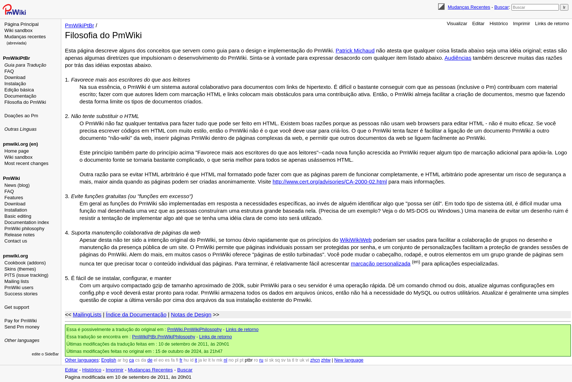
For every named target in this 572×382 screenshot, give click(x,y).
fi (177, 360)
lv (213, 360)
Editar (478, 23)
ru (261, 360)
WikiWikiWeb (356, 240)
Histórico (499, 23)
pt (241, 360)
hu (186, 360)
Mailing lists (16, 281)
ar (119, 360)
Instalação (15, 83)
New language (348, 360)
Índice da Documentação (136, 314)
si (266, 360)
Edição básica (19, 89)
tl (293, 360)
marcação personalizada (380, 263)
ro (256, 360)
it (196, 360)
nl (225, 360)
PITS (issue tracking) (26, 275)
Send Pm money (21, 327)
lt (209, 360)
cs (137, 360)
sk (271, 360)
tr (296, 360)
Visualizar (457, 23)
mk (219, 360)
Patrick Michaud (355, 50)
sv (283, 360)
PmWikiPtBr (16, 58)
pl (237, 360)
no (231, 360)
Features (13, 197)
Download (15, 77)
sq (277, 360)
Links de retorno (552, 23)
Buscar (501, 7)
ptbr (249, 360)
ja (200, 360)
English (108, 360)
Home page (16, 151)
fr (180, 360)
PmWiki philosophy (24, 228)
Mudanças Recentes (469, 7)
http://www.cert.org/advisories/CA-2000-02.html (330, 181)
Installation (15, 210)
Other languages (21, 340)
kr (205, 360)
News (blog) (17, 185)
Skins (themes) (20, 269)
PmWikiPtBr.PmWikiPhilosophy (163, 336)
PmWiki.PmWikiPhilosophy (194, 329)
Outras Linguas (20, 129)
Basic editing (17, 216)
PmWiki (11, 178)
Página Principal (21, 24)
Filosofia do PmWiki (25, 102)
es (167, 360)
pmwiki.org (15, 256)
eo (161, 360)
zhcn (315, 360)
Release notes (19, 234)
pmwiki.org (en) (20, 144)
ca (131, 360)
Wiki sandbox (18, 30)
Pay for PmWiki (20, 320)
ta (288, 360)
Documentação (20, 96)
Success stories (21, 293)
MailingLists (87, 314)
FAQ (9, 71)
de (149, 360)
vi (307, 360)
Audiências (458, 58)
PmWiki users (18, 287)
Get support (16, 307)
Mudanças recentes (25, 36)
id (192, 360)
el (155, 360)
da (143, 360)
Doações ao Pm (21, 115)
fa (173, 360)
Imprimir (521, 23)
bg (125, 360)
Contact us (15, 241)
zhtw (326, 360)
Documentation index (26, 222)
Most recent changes (26, 163)
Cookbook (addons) (25, 262)
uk (301, 360)
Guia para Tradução (25, 65)
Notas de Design (191, 314)
